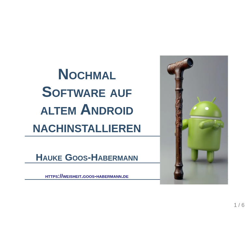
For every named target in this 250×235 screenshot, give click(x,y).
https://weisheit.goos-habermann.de (87, 176)
